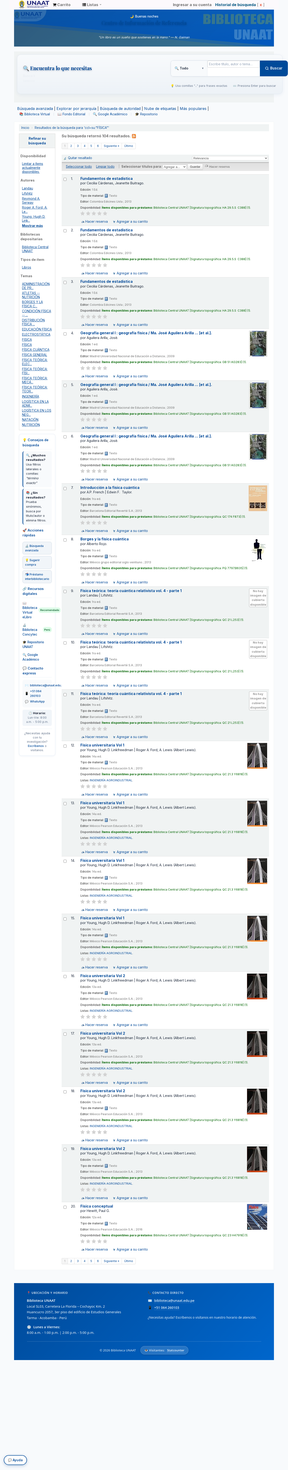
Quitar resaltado (80, 158)
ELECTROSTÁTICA (36, 334)
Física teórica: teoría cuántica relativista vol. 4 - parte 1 (131, 591)
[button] (61, 4)
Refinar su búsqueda (37, 140)
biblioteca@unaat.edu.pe (47, 685)
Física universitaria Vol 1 (102, 745)
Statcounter (175, 1350)
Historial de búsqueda (235, 4)
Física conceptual (96, 1206)
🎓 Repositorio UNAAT (33, 644)
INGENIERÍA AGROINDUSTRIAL (111, 780)
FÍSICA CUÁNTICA (35, 350)
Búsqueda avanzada (35, 108)
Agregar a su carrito (132, 221)
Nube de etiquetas (160, 108)
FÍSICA (27, 345)
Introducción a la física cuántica (109, 487)
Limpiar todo (105, 166)
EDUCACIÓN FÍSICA (37, 329)
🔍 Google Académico (30, 657)
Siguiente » (111, 146)
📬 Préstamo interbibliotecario (37, 577)
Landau (27, 188)
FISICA (27, 340)
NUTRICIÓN (31, 425)
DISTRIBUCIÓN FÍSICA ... (33, 322)
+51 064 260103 (35, 693)
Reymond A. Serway (31, 200)
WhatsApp (37, 701)
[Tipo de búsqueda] (189, 68)
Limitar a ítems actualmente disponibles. (32, 168)
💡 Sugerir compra (32, 562)
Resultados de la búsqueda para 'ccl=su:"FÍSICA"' (72, 128)
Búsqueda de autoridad (120, 108)
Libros (26, 267)
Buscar (273, 68)
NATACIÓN (30, 420)
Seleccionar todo (79, 166)
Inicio (25, 128)
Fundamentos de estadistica (106, 178)
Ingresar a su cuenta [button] (192, 4)
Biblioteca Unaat (30, 4)
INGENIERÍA (30, 396)
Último (128, 146)
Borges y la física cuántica (104, 539)
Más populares (193, 108)
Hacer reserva (96, 221)
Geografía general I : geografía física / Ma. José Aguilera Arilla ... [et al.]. (146, 333)
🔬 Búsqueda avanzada (34, 548)
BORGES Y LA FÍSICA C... (32, 304)
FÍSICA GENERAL (34, 355)
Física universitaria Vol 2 (102, 976)
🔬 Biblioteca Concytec (37, 629)
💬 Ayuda (15, 1461)
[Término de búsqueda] (233, 64)
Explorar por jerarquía (76, 108)
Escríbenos (36, 746)
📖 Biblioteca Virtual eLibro (37, 610)
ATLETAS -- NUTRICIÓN (31, 295)
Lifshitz (27, 193)
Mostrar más (32, 226)
